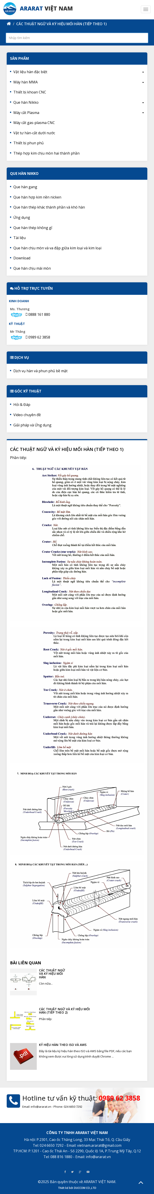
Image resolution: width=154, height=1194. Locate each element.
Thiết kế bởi (65, 1188)
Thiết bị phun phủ (28, 142)
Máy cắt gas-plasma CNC (34, 122)
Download (21, 258)
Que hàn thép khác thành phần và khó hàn (49, 207)
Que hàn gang (25, 186)
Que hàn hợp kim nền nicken (37, 197)
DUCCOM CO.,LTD (85, 1188)
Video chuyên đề (27, 414)
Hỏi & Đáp (21, 404)
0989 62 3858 (39, 337)
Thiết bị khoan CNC (29, 92)
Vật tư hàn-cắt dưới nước (34, 132)
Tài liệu (19, 237)
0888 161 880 (39, 314)
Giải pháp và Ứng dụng (32, 425)
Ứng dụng (21, 217)
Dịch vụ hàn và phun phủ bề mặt (40, 370)
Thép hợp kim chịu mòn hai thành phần (46, 153)
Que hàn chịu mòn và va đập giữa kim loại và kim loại (57, 248)
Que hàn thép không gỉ (32, 227)
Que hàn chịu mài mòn (32, 268)
